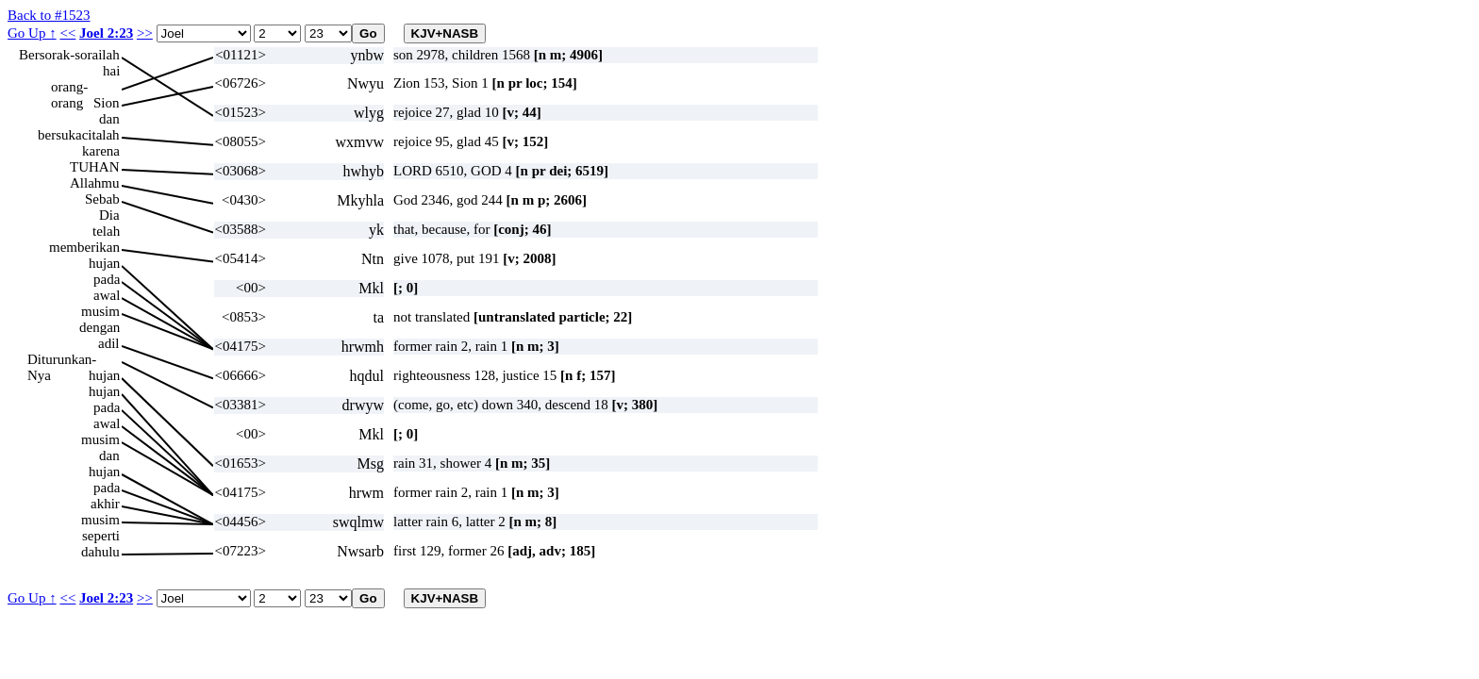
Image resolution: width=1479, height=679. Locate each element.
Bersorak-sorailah (69, 54)
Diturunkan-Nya (61, 360)
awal (106, 295)
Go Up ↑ (32, 33)
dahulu (100, 551)
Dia (109, 215)
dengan (99, 327)
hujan (104, 263)
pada (106, 279)
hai (111, 70)
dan (109, 118)
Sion (106, 102)
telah (106, 231)
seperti (101, 535)
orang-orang (69, 87)
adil (109, 343)
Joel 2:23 (106, 33)
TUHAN (95, 166)
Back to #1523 (49, 15)
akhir (105, 503)
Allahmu (95, 182)
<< (67, 33)
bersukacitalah (79, 134)
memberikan (84, 247)
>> (145, 33)
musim (100, 311)
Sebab (102, 199)
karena (101, 150)
